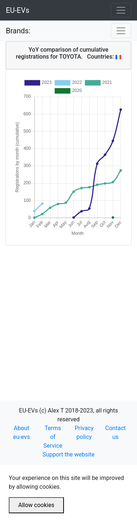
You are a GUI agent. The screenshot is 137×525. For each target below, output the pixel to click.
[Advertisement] (68, 314)
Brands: (18, 30)
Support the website (68, 454)
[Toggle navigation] (121, 10)
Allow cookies (36, 505)
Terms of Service (52, 437)
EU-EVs (17, 10)
